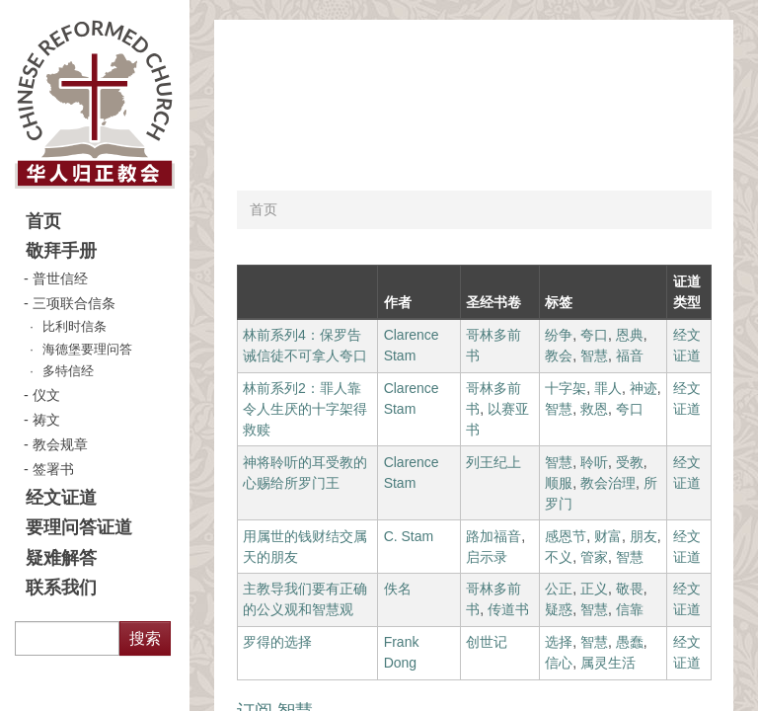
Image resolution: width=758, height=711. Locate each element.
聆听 (594, 462)
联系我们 (61, 587)
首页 (43, 221)
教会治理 (608, 483)
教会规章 (60, 444)
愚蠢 (630, 642)
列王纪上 (493, 462)
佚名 (398, 588)
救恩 (594, 409)
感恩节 (565, 536)
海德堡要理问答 (87, 349)
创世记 (486, 642)
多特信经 (68, 371)
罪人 (608, 388)
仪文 (46, 395)
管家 (594, 557)
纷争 (558, 335)
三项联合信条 (74, 303)
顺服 (558, 483)
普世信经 (60, 278)
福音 (630, 355)
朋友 (643, 536)
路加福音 (493, 536)
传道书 (508, 609)
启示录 (486, 557)
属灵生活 (608, 663)
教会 (558, 355)
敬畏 (630, 588)
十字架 (565, 388)
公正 (558, 588)
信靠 (630, 609)
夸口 (594, 335)
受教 (630, 462)
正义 (594, 588)
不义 (558, 557)
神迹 (643, 388)
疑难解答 (61, 558)
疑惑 (558, 609)
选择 (558, 642)
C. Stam (409, 536)
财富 (608, 536)
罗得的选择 (277, 642)
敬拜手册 (61, 251)
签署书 (53, 469)
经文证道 (61, 498)
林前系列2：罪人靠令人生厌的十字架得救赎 (305, 408)
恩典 (630, 335)
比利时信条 (74, 327)
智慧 (594, 355)
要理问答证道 (79, 527)
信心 (558, 663)
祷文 (46, 420)
